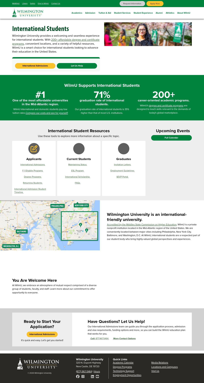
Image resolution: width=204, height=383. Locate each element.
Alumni (159, 12)
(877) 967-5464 (84, 371)
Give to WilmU (43, 3)
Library (24, 3)
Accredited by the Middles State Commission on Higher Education (142, 224)
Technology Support (123, 371)
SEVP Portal (123, 176)
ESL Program (79, 170)
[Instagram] (83, 377)
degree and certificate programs (166, 105)
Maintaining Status (78, 164)
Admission (90, 12)
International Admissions (35, 65)
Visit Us (155, 371)
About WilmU (183, 12)
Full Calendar (171, 137)
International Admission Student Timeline (30, 190)
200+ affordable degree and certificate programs (55, 41)
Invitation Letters (123, 164)
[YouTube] (97, 377)
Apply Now (155, 3)
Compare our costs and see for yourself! (47, 113)
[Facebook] (78, 377)
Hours (97, 371)
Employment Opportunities (127, 375)
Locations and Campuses (164, 367)
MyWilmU (16, 3)
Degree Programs (34, 176)
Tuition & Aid (104, 12)
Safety (32, 3)
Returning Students (34, 182)
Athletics (170, 12)
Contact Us (55, 3)
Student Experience (143, 12)
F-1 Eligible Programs (34, 170)
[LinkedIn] (92, 377)
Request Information (132, 3)
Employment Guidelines (123, 170)
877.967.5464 (98, 338)
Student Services (122, 12)
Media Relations (159, 362)
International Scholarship (79, 176)
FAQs (79, 182)
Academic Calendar (123, 362)
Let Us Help (77, 65)
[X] (88, 377)
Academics (77, 12)
